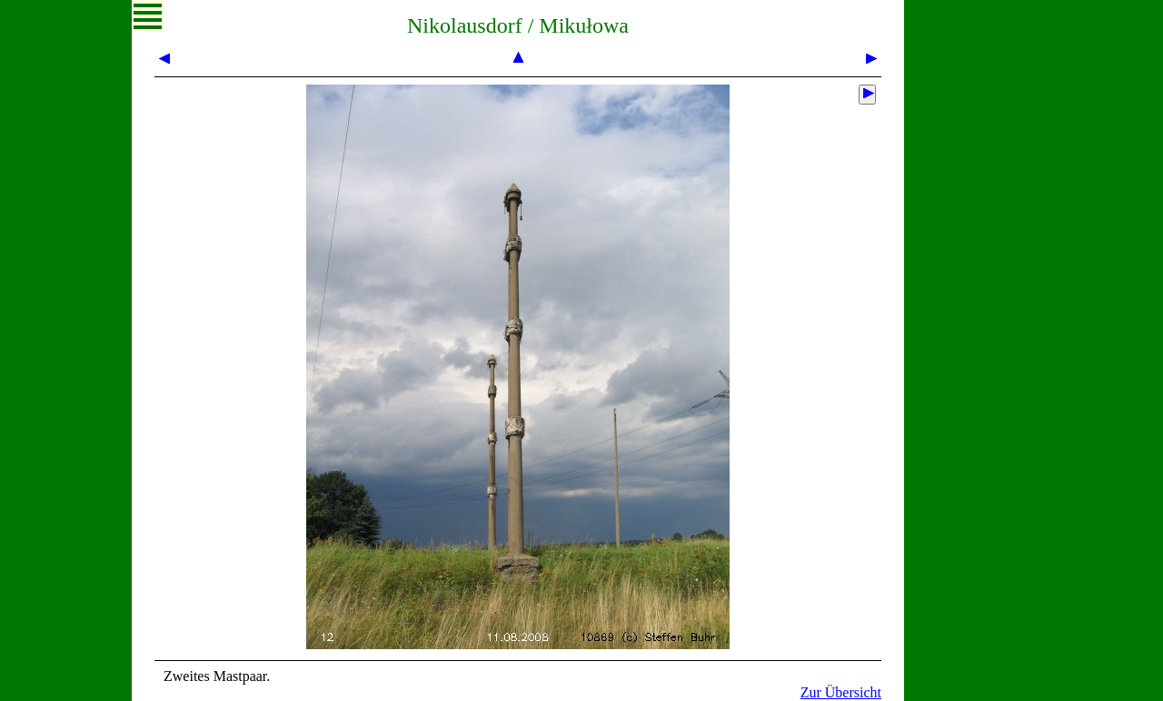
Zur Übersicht (840, 692)
